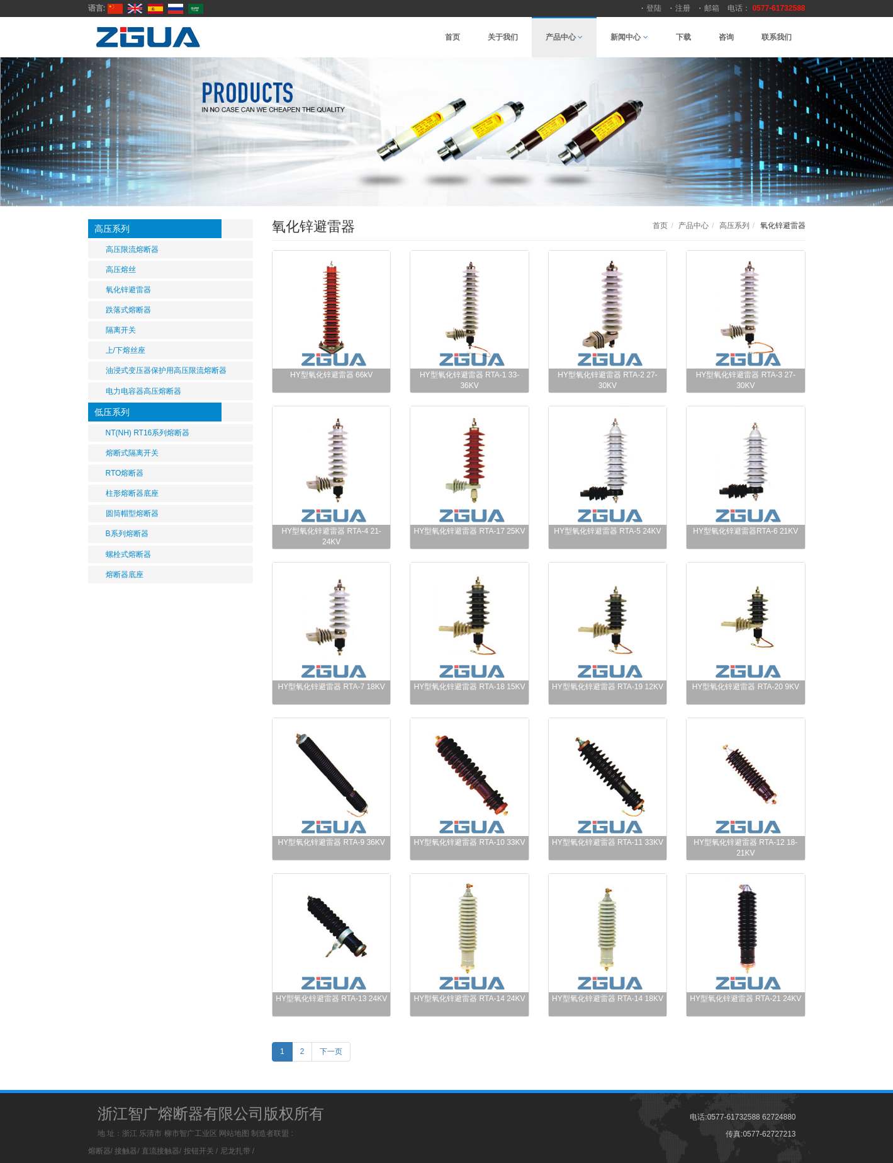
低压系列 (112, 412)
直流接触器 (160, 1151)
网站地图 (234, 1133)
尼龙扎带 (235, 1151)
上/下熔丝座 (125, 350)
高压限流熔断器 (132, 249)
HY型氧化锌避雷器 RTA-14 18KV (607, 998)
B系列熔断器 (127, 533)
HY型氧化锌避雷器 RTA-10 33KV (469, 842)
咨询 (726, 37)
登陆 (653, 8)
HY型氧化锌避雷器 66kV (331, 374)
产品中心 (564, 37)
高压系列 (112, 229)
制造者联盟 (270, 1133)
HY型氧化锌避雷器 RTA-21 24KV (745, 998)
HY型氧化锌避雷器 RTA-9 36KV (331, 842)
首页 (452, 37)
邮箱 (711, 8)
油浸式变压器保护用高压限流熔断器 (166, 370)
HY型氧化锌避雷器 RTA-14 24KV (469, 998)
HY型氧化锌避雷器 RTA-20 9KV (745, 686)
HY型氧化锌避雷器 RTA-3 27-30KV (745, 380)
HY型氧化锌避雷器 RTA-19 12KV (607, 686)
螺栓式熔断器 (128, 554)
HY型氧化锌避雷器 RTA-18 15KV (469, 686)
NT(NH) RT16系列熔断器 (148, 432)
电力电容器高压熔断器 (143, 391)
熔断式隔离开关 (132, 453)
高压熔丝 (121, 269)
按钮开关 (199, 1151)
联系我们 (776, 37)
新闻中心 (629, 37)
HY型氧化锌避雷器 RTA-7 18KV (331, 686)
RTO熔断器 (125, 473)
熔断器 (99, 1151)
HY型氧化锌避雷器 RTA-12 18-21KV (745, 847)
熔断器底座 (124, 574)
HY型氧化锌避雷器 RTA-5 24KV (607, 531)
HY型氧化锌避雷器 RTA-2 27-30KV (607, 380)
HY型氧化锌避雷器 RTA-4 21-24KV (331, 536)
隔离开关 (121, 330)
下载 (683, 37)
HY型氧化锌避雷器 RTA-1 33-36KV (469, 380)
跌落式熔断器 (128, 310)
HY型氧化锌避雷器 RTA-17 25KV (469, 531)
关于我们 (503, 37)
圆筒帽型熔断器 (132, 513)
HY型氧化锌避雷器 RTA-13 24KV (331, 998)
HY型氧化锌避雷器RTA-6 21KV (745, 531)
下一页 (331, 1051)
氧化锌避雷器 (128, 289)
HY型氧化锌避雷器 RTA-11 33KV (607, 842)
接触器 (126, 1151)
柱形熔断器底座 (132, 493)
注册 (682, 8)
